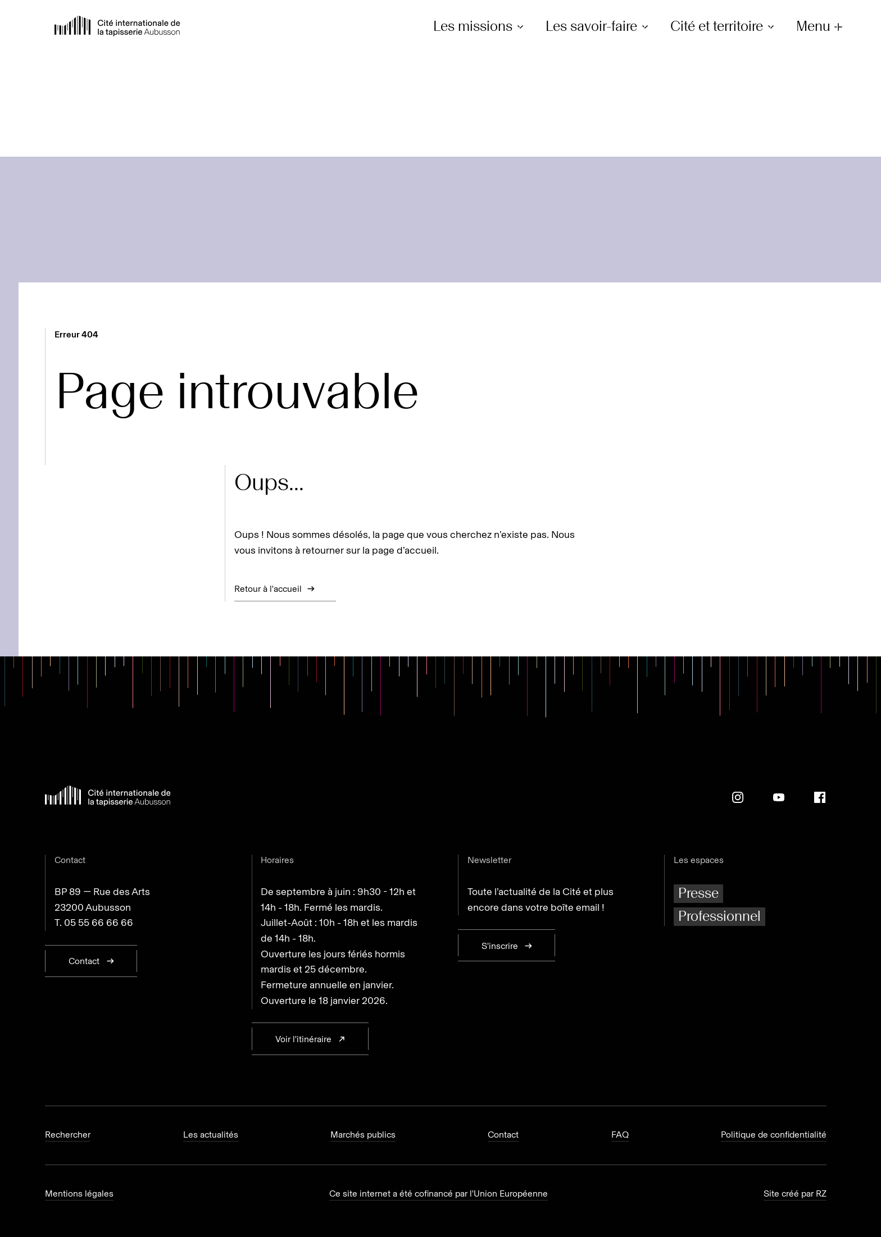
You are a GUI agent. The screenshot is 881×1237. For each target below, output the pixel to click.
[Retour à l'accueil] (117, 27)
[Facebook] (819, 797)
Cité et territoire (724, 26)
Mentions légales (79, 1193)
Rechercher (67, 1134)
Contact (503, 1134)
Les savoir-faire (599, 26)
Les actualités (210, 1134)
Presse (698, 893)
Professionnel (719, 916)
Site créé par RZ (795, 1193)
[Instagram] (737, 797)
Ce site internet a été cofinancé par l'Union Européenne (438, 1193)
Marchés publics (363, 1134)
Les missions (480, 26)
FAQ (620, 1134)
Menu (820, 26)
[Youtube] (778, 797)
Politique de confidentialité (773, 1134)
